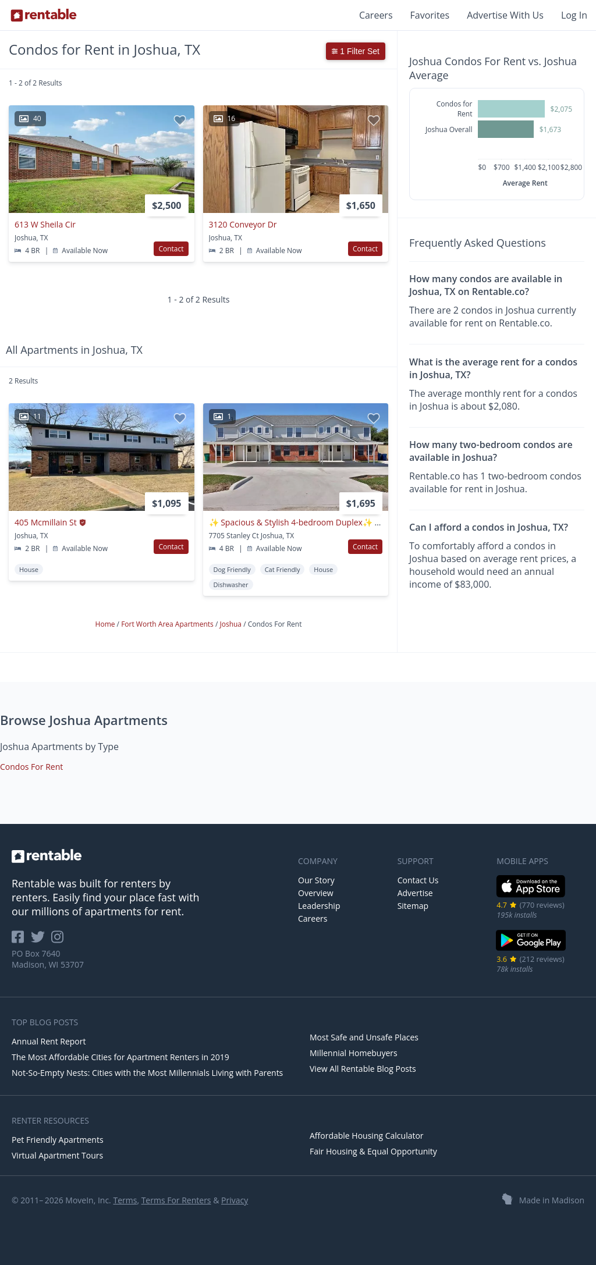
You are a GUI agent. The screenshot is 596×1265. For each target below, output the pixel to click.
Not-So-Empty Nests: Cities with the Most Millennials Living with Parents (147, 1072)
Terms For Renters (176, 1200)
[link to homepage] (149, 856)
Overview (316, 892)
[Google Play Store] (531, 949)
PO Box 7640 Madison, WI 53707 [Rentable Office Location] (48, 959)
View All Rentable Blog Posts (363, 1068)
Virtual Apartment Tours (57, 1155)
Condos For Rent (31, 766)
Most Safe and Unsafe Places (364, 1037)
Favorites (430, 15)
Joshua (231, 624)
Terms (125, 1200)
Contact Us (418, 880)
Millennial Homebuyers (354, 1052)
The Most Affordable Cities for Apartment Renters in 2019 (120, 1057)
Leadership (319, 905)
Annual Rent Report (49, 1041)
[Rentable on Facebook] (21, 940)
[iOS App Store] (531, 895)
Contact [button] (170, 249)
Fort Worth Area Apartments (168, 624)
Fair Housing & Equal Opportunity (373, 1151)
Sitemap (413, 905)
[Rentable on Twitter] (41, 940)
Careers (376, 15)
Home (106, 624)
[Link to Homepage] (43, 15)
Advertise (415, 892)
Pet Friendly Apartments (58, 1139)
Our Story (316, 880)
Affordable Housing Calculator (367, 1135)
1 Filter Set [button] (355, 51)
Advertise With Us (505, 15)
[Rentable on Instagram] (59, 940)
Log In (574, 15)
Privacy (234, 1200)
